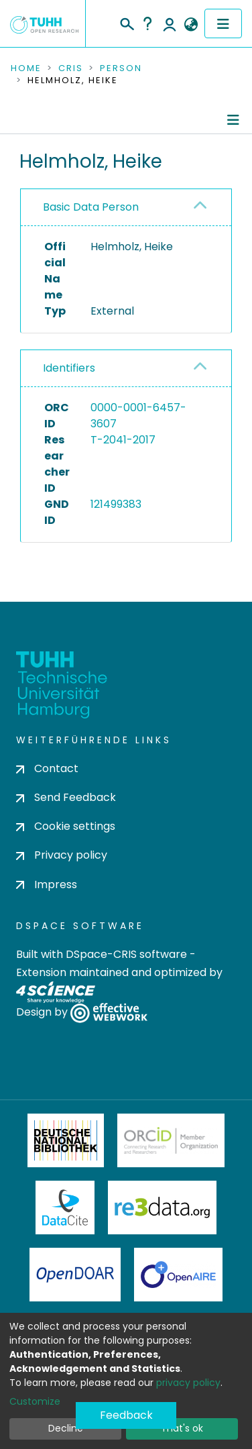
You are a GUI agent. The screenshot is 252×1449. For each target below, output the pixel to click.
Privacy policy (61, 855)
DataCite (65, 1207)
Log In (169, 23)
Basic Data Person (91, 207)
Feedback (126, 1415)
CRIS (70, 68)
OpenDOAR (75, 1275)
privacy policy (188, 1382)
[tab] (126, 207)
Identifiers (69, 368)
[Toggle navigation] (223, 23)
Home (26, 68)
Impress (46, 884)
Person (121, 68)
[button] (190, 25)
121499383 (115, 504)
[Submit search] (126, 22)
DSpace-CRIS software (126, 954)
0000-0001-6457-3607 (138, 415)
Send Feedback (66, 797)
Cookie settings (65, 826)
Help (147, 23)
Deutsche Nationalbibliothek (65, 1140)
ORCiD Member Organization (171, 1140)
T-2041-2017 (122, 439)
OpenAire (178, 1274)
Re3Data (162, 1207)
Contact (47, 768)
